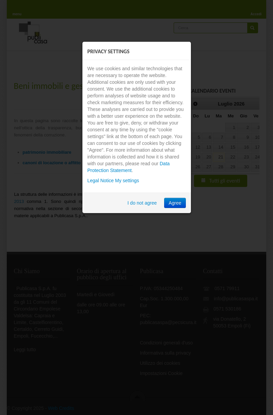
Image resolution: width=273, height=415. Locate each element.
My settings (127, 180)
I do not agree (142, 203)
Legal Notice (100, 180)
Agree (175, 203)
